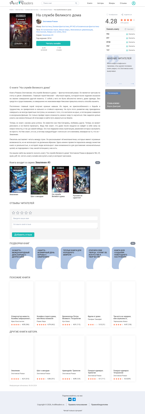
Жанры (112, 3)
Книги (89, 3)
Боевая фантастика (61, 26)
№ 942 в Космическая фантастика (84, 26)
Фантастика (47, 26)
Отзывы (123, 3)
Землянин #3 (47, 35)
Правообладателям (99, 405)
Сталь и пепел (113, 103)
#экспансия (41, 32)
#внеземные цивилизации (81, 30)
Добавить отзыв (23, 235)
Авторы (100, 3)
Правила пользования (77, 405)
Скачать (132, 34)
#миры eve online (54, 32)
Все (98, 162)
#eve (64, 32)
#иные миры (64, 30)
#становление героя (49, 30)
